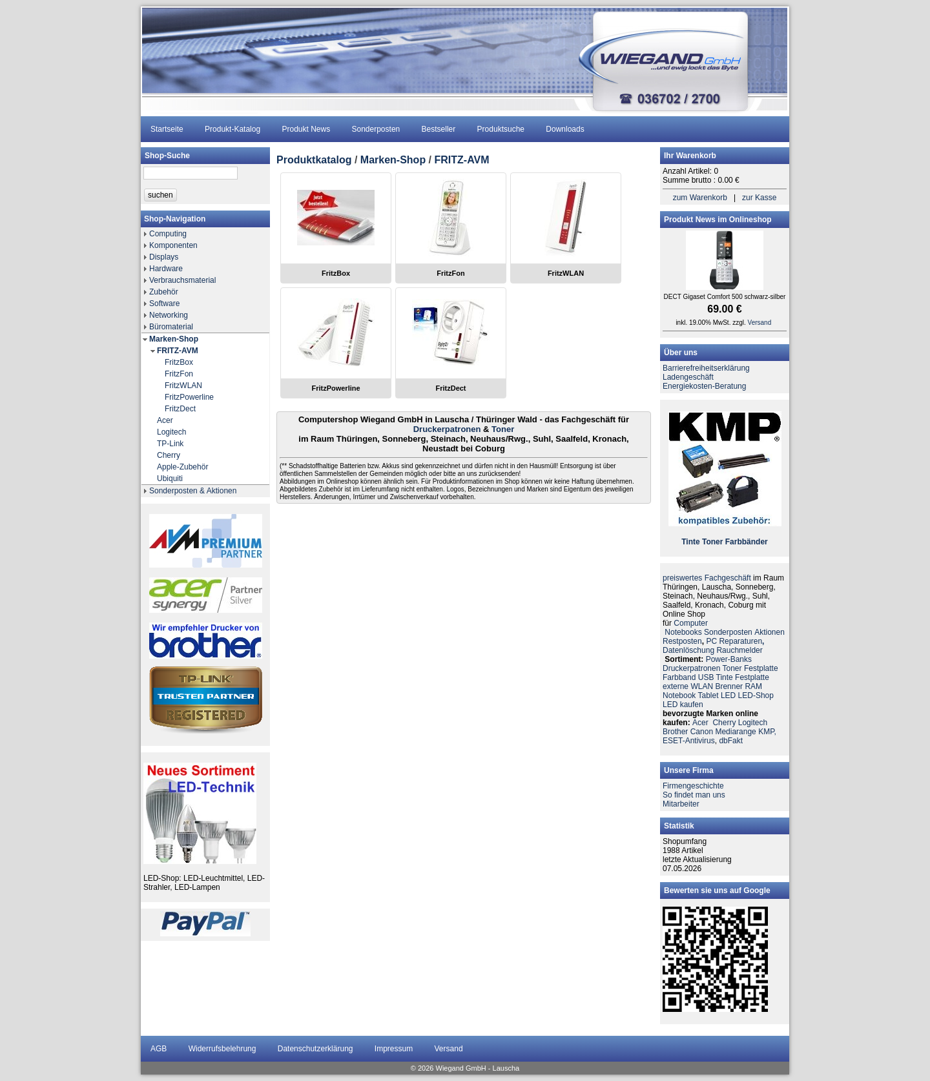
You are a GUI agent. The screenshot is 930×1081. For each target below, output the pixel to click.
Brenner (729, 686)
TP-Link (170, 443)
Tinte (690, 541)
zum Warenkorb (700, 197)
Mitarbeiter (681, 803)
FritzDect (180, 408)
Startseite (166, 129)
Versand (760, 322)
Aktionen (769, 632)
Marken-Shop (173, 339)
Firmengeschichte (693, 785)
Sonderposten (376, 129)
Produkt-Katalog (232, 129)
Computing (168, 233)
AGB (158, 1048)
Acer (165, 420)
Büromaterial (171, 326)
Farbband (679, 677)
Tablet (708, 695)
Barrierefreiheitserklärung (706, 368)
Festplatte (761, 668)
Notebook (679, 695)
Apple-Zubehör (182, 466)
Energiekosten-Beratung (704, 386)
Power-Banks (729, 659)
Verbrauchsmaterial (182, 280)
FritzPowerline (189, 397)
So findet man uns (694, 794)
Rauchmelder (739, 650)
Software (164, 303)
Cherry (168, 455)
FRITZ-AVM (177, 350)
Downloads (565, 129)
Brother (675, 731)
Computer (691, 623)
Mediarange (735, 731)
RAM (753, 686)
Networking (168, 315)
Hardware (166, 268)
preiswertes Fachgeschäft (707, 577)
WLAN (701, 686)
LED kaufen (683, 704)
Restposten (682, 641)
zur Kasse (759, 197)
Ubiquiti (170, 478)
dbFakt (731, 740)
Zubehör (163, 291)
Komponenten (173, 245)
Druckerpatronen (447, 429)
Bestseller (439, 129)
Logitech (171, 432)
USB (706, 677)
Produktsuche (500, 129)
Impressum (394, 1048)
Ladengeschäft (688, 377)
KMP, (767, 731)
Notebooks (683, 632)
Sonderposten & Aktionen (192, 490)
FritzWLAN (183, 385)
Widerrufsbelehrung (222, 1048)
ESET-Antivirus (689, 740)
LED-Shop (756, 695)
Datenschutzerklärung (315, 1048)
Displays (163, 257)
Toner (502, 429)
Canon (701, 731)
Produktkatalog (313, 159)
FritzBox (179, 362)
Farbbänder (746, 541)
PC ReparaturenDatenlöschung (713, 646)
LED (728, 695)
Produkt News (306, 129)
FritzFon (179, 373)
